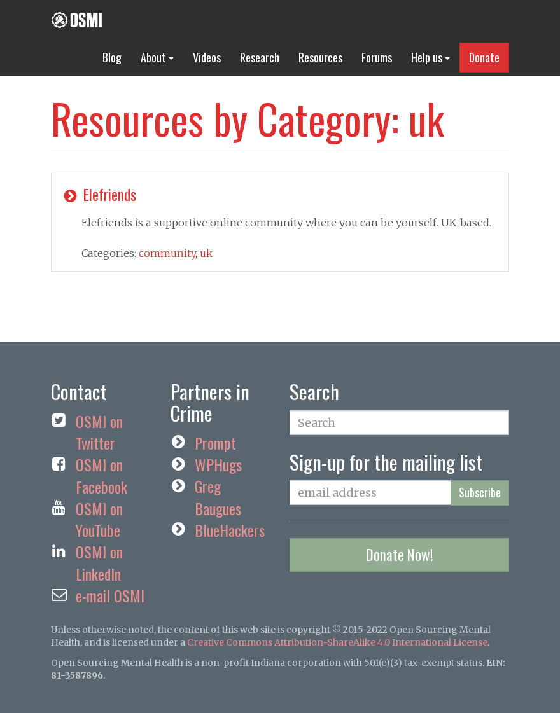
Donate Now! (399, 554)
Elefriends (98, 194)
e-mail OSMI (110, 595)
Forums (376, 57)
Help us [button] (430, 57)
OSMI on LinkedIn (99, 562)
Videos (207, 57)
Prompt (215, 442)
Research (259, 57)
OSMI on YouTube (99, 519)
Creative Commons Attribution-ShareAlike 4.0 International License (337, 642)
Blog (112, 57)
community (167, 253)
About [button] (157, 57)
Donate (484, 57)
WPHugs (218, 464)
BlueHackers (230, 529)
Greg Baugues (218, 496)
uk (206, 253)
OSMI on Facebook (101, 475)
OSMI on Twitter (99, 432)
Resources (320, 57)
